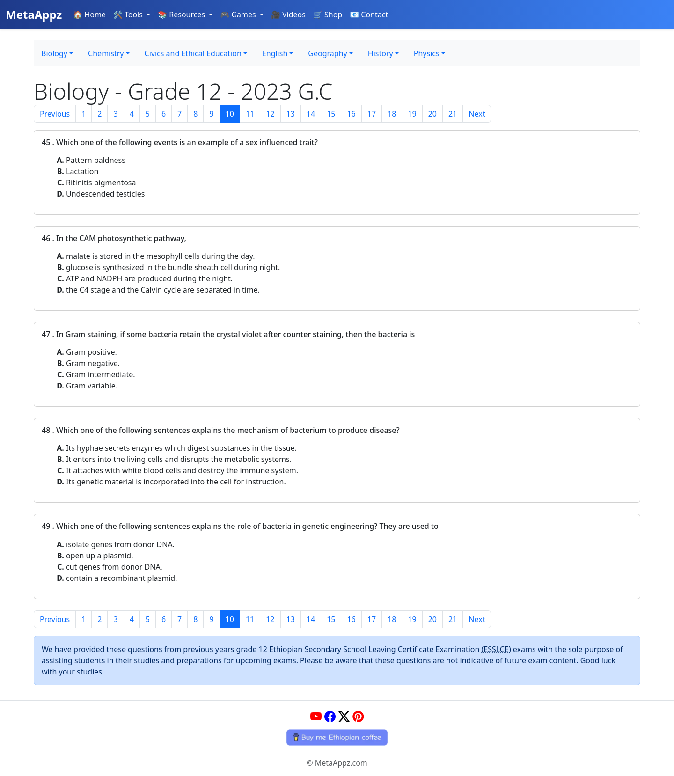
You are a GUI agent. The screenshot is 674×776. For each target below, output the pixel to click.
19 (412, 114)
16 (351, 114)
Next (477, 114)
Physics (427, 53)
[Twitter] (344, 716)
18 (392, 114)
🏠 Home (89, 14)
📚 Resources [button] (182, 14)
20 (432, 114)
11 (250, 114)
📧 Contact (369, 14)
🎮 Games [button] (239, 14)
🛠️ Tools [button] (129, 14)
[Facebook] (330, 716)
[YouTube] (316, 716)
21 (452, 114)
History (380, 53)
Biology (54, 53)
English (274, 53)
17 (371, 114)
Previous (55, 114)
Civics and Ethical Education (193, 53)
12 (270, 114)
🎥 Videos (288, 14)
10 (230, 114)
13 (290, 114)
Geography (327, 53)
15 (331, 114)
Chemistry (106, 53)
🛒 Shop (327, 14)
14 (311, 114)
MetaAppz (34, 14)
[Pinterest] (358, 716)
